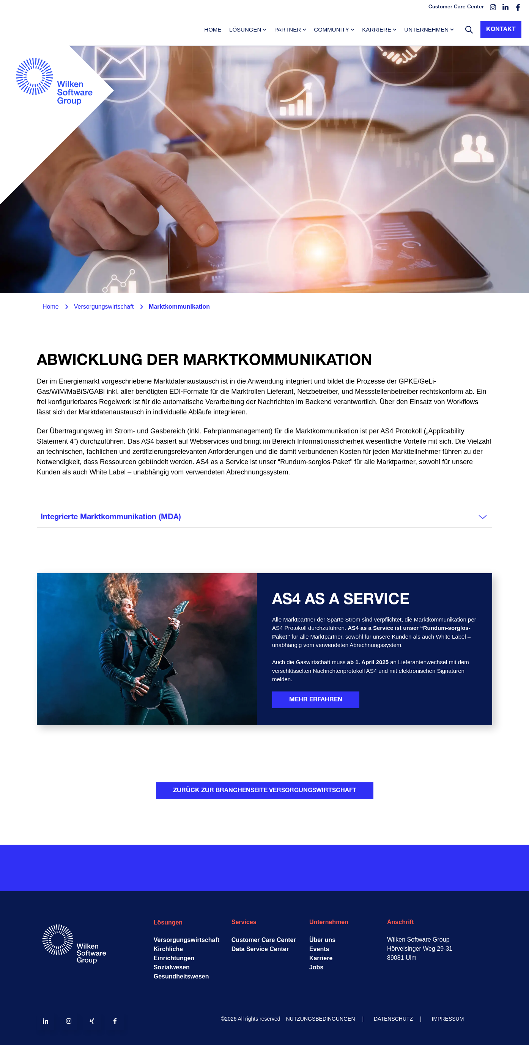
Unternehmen (426, 29)
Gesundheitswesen (181, 976)
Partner (287, 29)
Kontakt (501, 30)
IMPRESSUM (448, 1019)
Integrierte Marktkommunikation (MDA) (111, 517)
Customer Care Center (263, 940)
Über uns (322, 940)
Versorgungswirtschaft (186, 940)
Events (319, 949)
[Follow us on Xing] (92, 1021)
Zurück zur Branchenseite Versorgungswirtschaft (264, 791)
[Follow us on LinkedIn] (45, 1021)
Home (212, 29)
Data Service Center (260, 949)
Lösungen (245, 29)
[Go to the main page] (57, 124)
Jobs (316, 967)
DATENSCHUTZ (393, 1019)
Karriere (376, 29)
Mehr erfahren (315, 700)
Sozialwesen (172, 967)
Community (331, 29)
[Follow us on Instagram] (68, 1021)
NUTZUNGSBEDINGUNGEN (320, 1019)
